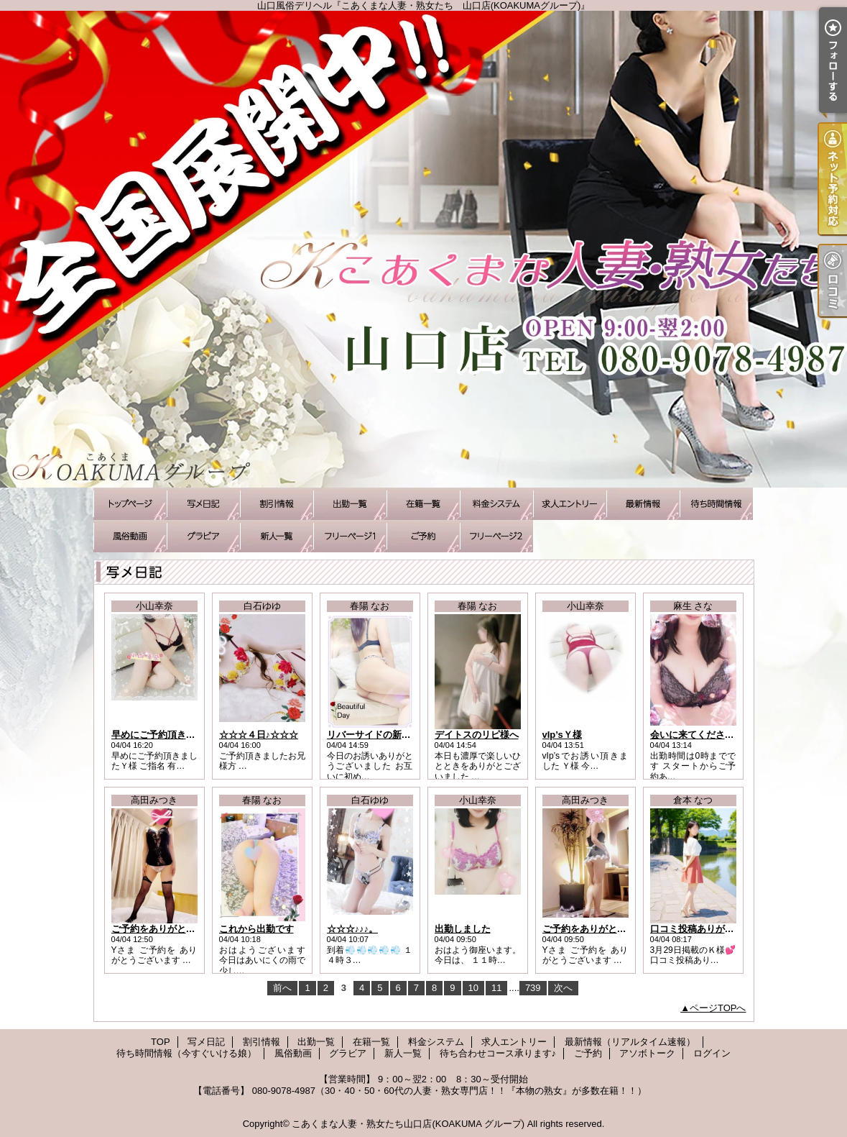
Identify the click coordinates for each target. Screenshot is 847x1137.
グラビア (203, 536)
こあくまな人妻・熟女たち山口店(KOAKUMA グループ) (408, 1123)
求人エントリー (569, 504)
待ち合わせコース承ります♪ (350, 536)
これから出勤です (256, 928)
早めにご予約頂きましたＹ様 (172, 734)
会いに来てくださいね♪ (699, 734)
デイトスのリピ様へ (477, 734)
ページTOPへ (718, 1008)
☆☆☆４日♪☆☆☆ (259, 734)
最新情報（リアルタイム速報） (643, 504)
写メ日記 (203, 504)
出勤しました (463, 928)
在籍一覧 (423, 504)
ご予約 (423, 536)
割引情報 (276, 504)
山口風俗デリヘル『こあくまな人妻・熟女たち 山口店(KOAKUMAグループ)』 (423, 249)
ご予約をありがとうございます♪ (179, 928)
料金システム (496, 504)
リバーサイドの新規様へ (378, 734)
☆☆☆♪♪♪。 (353, 928)
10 (473, 987)
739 (533, 987)
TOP (130, 504)
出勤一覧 (350, 504)
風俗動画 (130, 536)
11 (496, 987)
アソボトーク (496, 536)
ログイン (712, 1053)
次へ (563, 987)
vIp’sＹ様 (562, 734)
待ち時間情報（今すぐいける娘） (716, 504)
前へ (282, 987)
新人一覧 (276, 536)
